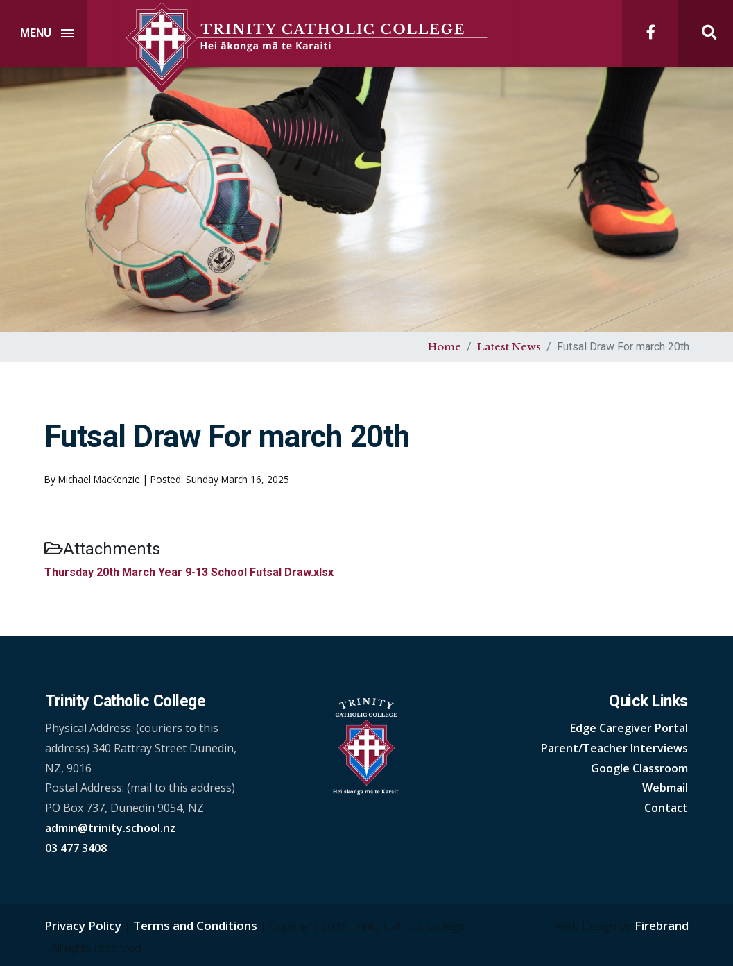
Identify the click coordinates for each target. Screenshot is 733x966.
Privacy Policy (82, 925)
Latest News (509, 346)
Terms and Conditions (195, 925)
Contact (666, 807)
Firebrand (662, 925)
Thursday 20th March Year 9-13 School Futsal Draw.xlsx (189, 572)
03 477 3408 (76, 848)
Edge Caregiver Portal (629, 728)
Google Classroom (639, 768)
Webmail (665, 787)
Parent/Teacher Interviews (614, 748)
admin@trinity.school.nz (110, 828)
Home (444, 346)
